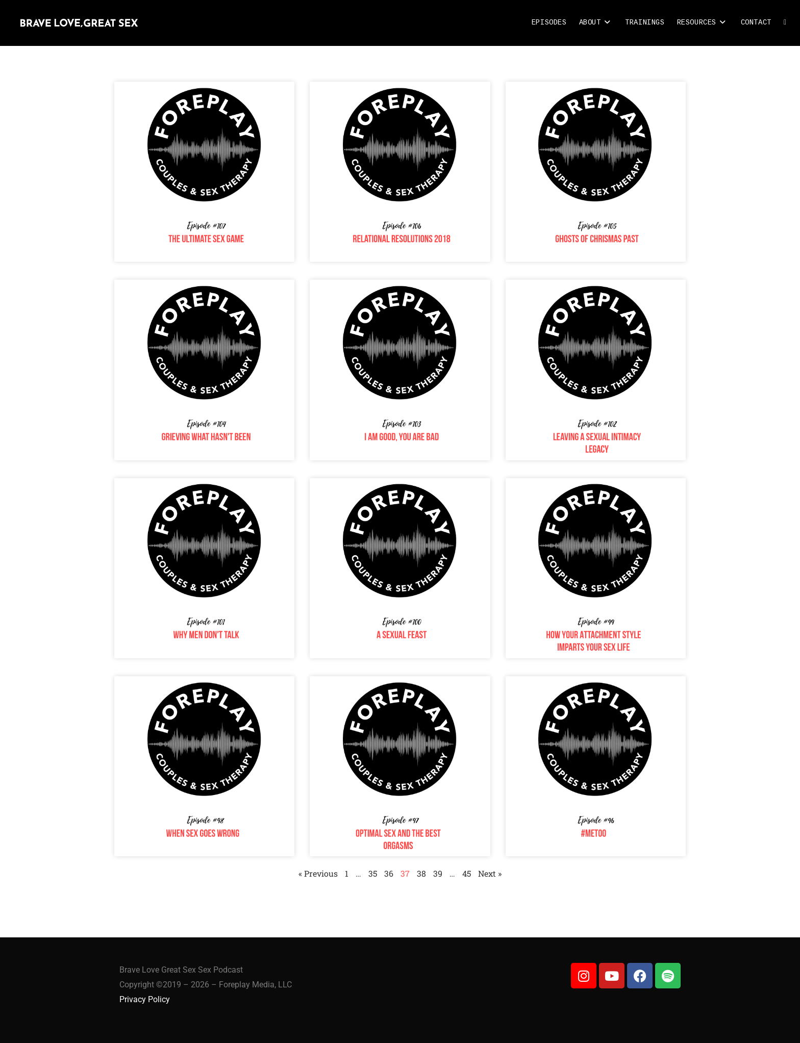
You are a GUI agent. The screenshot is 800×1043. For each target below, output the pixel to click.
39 (437, 873)
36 (388, 873)
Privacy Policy (144, 999)
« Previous (318, 873)
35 (372, 873)
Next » (490, 873)
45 (466, 873)
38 (421, 873)
